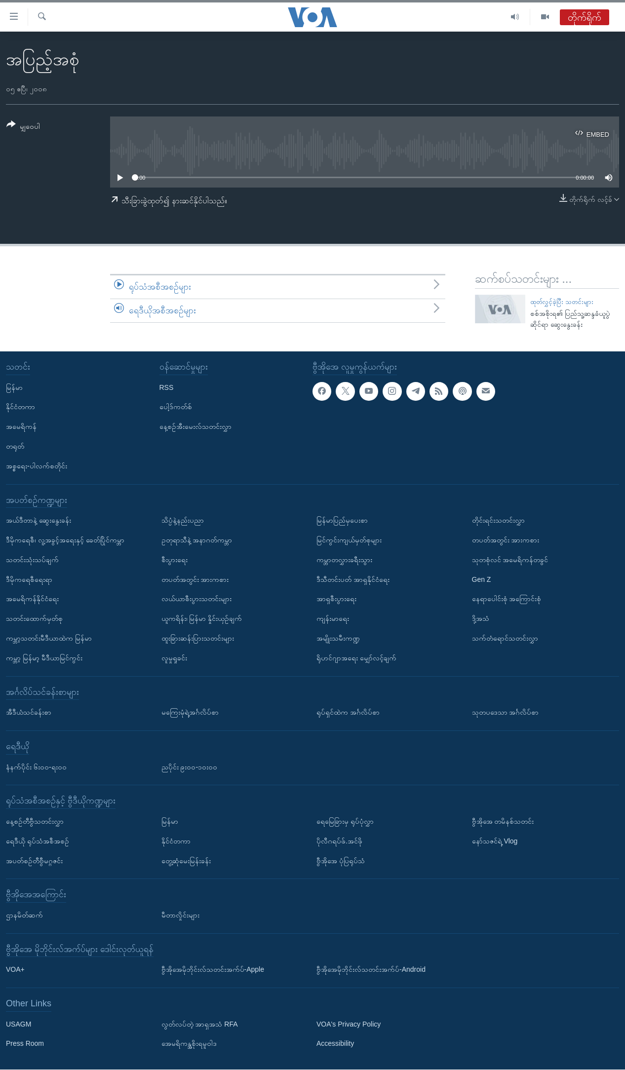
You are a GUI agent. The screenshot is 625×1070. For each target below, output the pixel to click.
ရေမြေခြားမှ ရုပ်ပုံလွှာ (345, 821)
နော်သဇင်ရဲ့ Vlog (495, 841)
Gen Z (481, 579)
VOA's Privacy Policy (348, 1024)
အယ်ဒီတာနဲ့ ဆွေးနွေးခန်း (38, 521)
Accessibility (335, 1044)
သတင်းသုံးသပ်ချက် (32, 560)
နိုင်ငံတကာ (20, 407)
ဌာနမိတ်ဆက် (24, 915)
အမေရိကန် (21, 427)
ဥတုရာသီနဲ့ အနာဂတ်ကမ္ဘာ (197, 540)
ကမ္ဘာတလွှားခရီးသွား (344, 560)
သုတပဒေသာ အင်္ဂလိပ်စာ (505, 713)
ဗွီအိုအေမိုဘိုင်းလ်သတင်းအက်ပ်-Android (371, 970)
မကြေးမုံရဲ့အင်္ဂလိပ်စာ (190, 713)
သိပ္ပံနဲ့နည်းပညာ (182, 521)
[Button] (23, 127)
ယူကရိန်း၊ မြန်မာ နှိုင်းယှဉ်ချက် (201, 619)
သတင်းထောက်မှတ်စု (34, 619)
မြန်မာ (14, 387)
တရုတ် (15, 446)
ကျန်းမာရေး (332, 619)
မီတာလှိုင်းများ (180, 915)
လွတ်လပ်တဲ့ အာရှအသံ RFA (199, 1024)
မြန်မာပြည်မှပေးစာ (342, 521)
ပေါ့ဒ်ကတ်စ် (175, 407)
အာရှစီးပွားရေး (336, 599)
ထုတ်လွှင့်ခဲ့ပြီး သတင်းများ (561, 302)
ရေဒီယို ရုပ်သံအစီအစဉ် (37, 841)
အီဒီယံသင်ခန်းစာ (28, 713)
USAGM (18, 1024)
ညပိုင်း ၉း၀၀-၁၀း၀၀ (189, 767)
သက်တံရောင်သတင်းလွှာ (505, 638)
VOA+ (15, 970)
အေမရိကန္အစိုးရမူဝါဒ (189, 1044)
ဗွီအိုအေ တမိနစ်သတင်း (503, 821)
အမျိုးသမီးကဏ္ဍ (338, 638)
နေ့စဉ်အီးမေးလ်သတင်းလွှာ (195, 427)
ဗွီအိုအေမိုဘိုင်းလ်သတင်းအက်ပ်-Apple (212, 970)
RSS (166, 387)
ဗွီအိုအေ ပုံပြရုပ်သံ (340, 861)
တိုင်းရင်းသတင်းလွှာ (498, 521)
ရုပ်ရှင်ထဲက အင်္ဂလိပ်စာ (348, 713)
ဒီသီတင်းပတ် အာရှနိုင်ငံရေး (353, 579)
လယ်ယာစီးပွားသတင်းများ (196, 599)
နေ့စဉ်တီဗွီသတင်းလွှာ (35, 821)
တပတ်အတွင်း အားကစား (195, 579)
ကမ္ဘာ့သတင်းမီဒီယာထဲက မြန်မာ (49, 638)
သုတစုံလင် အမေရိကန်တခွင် (510, 560)
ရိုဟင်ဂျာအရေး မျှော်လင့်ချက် (356, 658)
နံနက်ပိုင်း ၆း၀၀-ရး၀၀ (36, 767)
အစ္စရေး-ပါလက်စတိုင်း (36, 466)
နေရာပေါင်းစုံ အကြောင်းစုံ (507, 599)
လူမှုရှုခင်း (174, 658)
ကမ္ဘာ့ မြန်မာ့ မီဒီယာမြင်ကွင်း (44, 658)
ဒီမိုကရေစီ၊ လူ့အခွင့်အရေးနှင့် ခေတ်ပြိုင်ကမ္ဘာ (65, 540)
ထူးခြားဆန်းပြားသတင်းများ (197, 638)
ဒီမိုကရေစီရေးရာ (29, 579)
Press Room (25, 1044)
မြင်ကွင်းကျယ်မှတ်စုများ (349, 540)
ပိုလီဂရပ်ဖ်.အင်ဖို (339, 841)
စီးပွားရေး (174, 560)
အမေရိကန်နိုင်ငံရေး (32, 599)
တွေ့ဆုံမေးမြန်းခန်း (186, 861)
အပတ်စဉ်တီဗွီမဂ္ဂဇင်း (34, 861)
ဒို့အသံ (480, 619)
